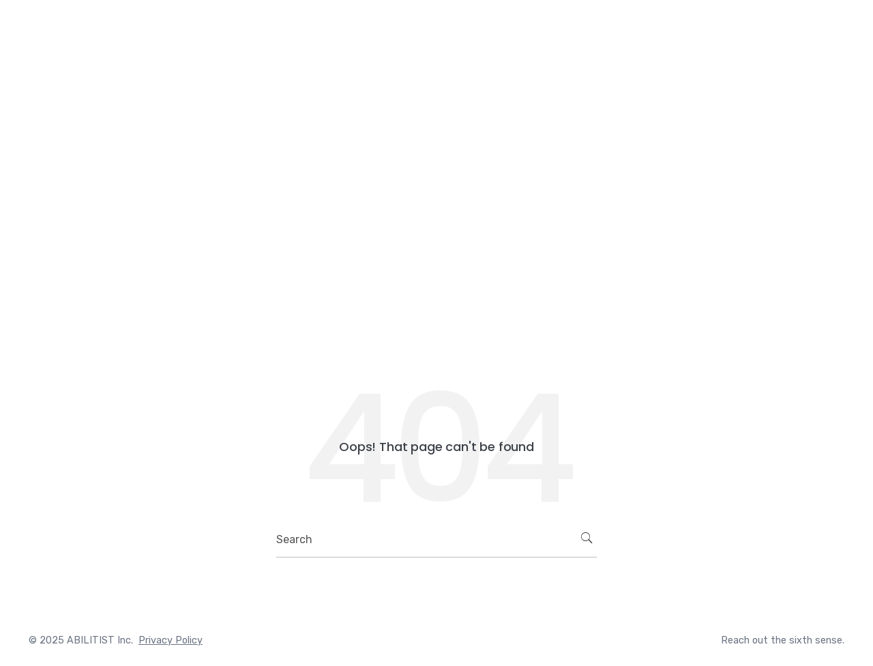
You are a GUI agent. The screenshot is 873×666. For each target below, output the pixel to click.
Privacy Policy (170, 640)
